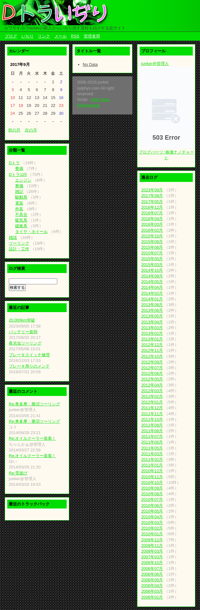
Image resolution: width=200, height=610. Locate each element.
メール (60, 36)
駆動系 (21, 197)
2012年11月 (152, 350)
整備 (19, 168)
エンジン (23, 180)
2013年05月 (152, 316)
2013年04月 (152, 322)
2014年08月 (152, 276)
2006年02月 (152, 597)
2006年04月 (152, 585)
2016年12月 (152, 207)
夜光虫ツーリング (25, 343)
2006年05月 (152, 580)
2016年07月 (152, 213)
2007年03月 (152, 557)
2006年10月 (152, 562)
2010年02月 (152, 528)
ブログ (11, 36)
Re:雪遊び (18, 473)
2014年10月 (152, 270)
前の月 (14, 130)
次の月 (31, 130)
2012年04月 (152, 385)
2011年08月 (152, 430)
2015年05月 (152, 258)
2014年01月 (152, 299)
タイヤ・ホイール (31, 231)
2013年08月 (152, 304)
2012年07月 (152, 367)
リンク (44, 36)
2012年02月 (152, 396)
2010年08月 (152, 493)
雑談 (13, 237)
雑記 (19, 191)
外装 (19, 208)
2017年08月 (152, 195)
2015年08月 (152, 247)
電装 (19, 203)
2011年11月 (152, 413)
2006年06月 (152, 574)
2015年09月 (152, 241)
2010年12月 (152, 470)
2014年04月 (152, 287)
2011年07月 (152, 436)
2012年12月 (152, 344)
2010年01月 (152, 534)
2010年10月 (152, 482)
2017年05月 (152, 201)
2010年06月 (152, 505)
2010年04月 (152, 516)
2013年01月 (152, 339)
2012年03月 (152, 390)
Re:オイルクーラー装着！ (32, 438)
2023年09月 (152, 190)
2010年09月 (152, 488)
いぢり (27, 36)
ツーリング (19, 243)
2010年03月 (152, 522)
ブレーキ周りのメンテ (29, 366)
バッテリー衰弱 (23, 331)
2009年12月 (152, 539)
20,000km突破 (22, 320)
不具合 (21, 214)
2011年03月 (152, 453)
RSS (75, 36)
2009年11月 (152, 545)
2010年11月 (152, 476)
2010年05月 (152, 511)
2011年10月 (152, 419)
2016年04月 (152, 218)
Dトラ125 (18, 174)
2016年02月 (152, 230)
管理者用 (92, 36)
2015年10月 (152, 236)
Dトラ (14, 162)
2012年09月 (152, 362)
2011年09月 (152, 425)
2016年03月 (152, 224)
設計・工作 (19, 249)
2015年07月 (152, 253)
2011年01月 (152, 465)
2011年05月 (152, 448)
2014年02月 (152, 293)
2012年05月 (152, 379)
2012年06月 (152, 373)
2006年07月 (152, 568)
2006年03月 (152, 591)
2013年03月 (152, 327)
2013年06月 (152, 310)
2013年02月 (152, 333)
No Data (90, 64)
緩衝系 (21, 226)
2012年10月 (152, 356)
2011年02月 (152, 459)
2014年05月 (152, 281)
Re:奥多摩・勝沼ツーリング (34, 404)
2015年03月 (152, 264)
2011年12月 (152, 407)
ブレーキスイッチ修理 (29, 354)
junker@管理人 (155, 63)
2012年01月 (152, 402)
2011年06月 (152, 442)
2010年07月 (152, 499)
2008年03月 (152, 551)
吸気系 (21, 220)
